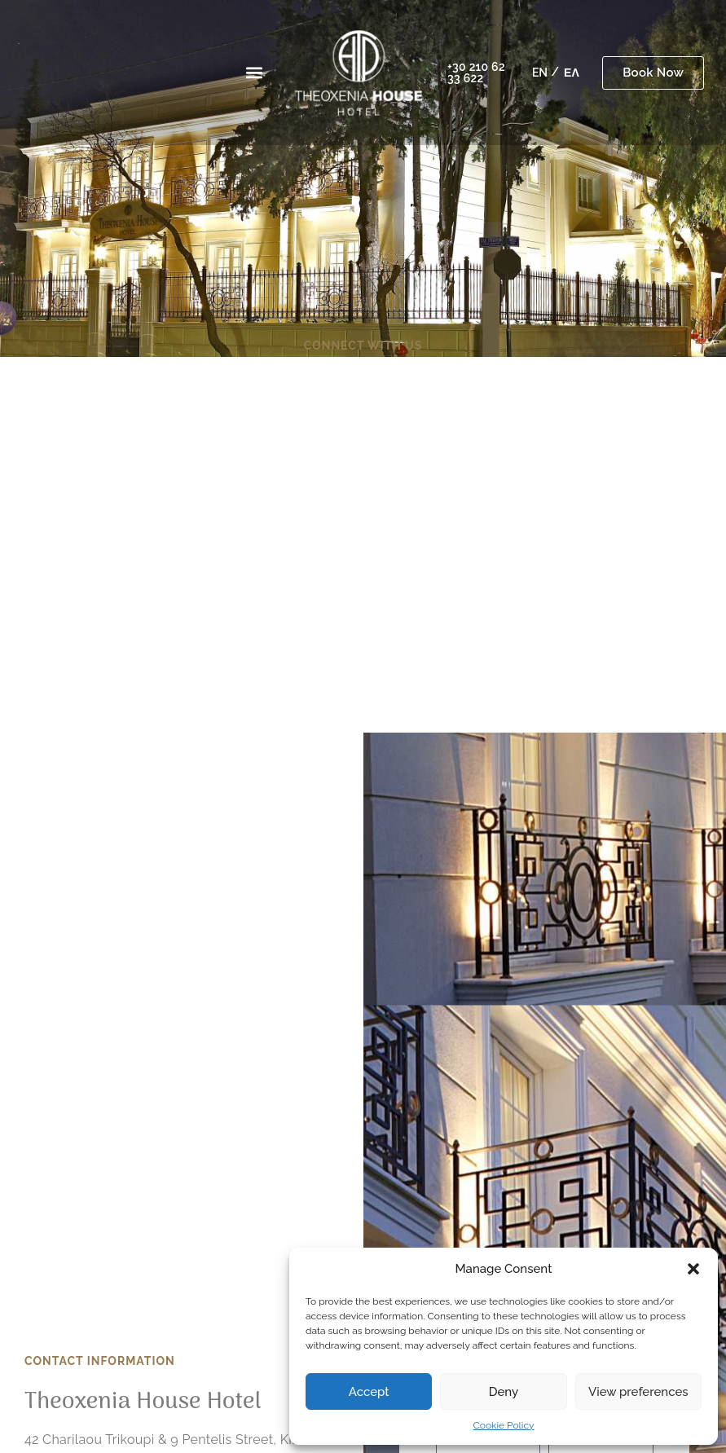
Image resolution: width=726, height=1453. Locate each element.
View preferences (638, 1392)
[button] (693, 1269)
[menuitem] (540, 72)
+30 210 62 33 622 (476, 72)
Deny (503, 1392)
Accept (369, 1392)
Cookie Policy (504, 1425)
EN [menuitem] (540, 73)
